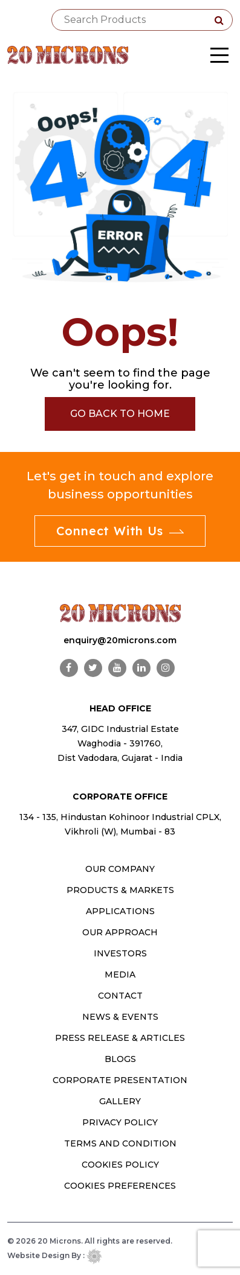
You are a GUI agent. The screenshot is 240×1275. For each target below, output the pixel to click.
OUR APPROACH (120, 932)
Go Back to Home (120, 413)
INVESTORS (120, 953)
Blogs (120, 1059)
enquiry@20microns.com (120, 640)
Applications (120, 911)
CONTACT (120, 995)
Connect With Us (120, 530)
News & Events (120, 1016)
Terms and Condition (120, 1143)
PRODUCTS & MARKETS (120, 890)
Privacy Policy (120, 1122)
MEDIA (120, 974)
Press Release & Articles (120, 1037)
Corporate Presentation (120, 1080)
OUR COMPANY (120, 868)
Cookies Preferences (120, 1185)
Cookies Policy (120, 1164)
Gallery (120, 1101)
